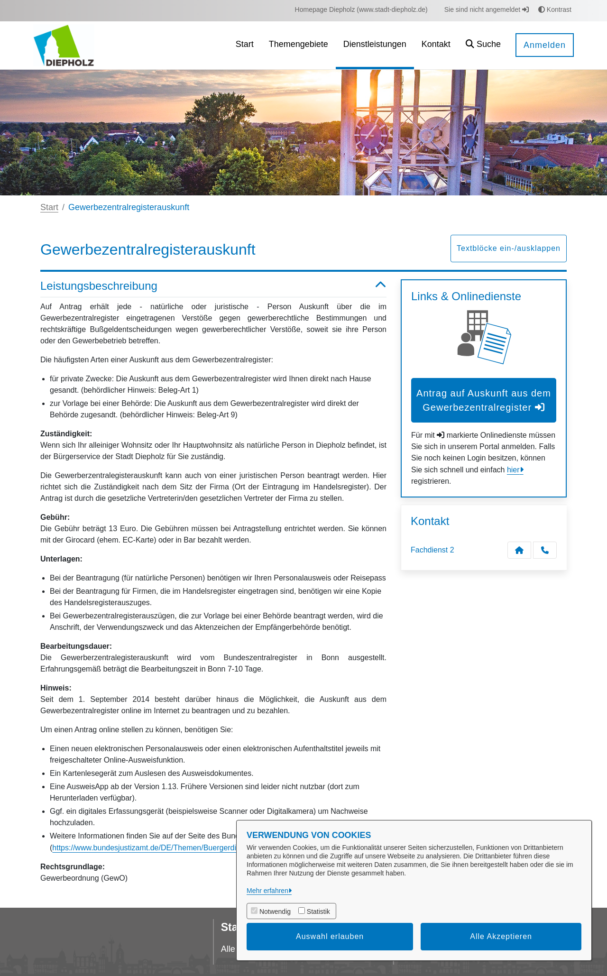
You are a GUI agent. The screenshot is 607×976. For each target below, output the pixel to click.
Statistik (318, 911)
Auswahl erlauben (330, 936)
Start (49, 207)
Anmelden (545, 45)
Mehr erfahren (267, 890)
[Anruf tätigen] (545, 550)
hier (513, 470)
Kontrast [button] (554, 9)
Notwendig (275, 911)
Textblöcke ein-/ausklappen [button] (509, 248)
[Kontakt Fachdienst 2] (519, 550)
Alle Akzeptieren (501, 936)
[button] (483, 45)
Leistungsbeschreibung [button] (213, 286)
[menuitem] (361, 9)
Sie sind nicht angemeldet (486, 9)
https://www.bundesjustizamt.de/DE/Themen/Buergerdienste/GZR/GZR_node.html (190, 848)
